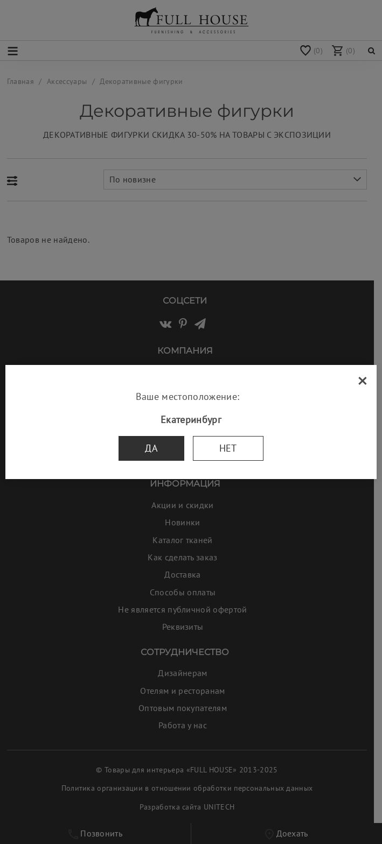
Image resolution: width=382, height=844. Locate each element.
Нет (228, 448)
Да (151, 448)
